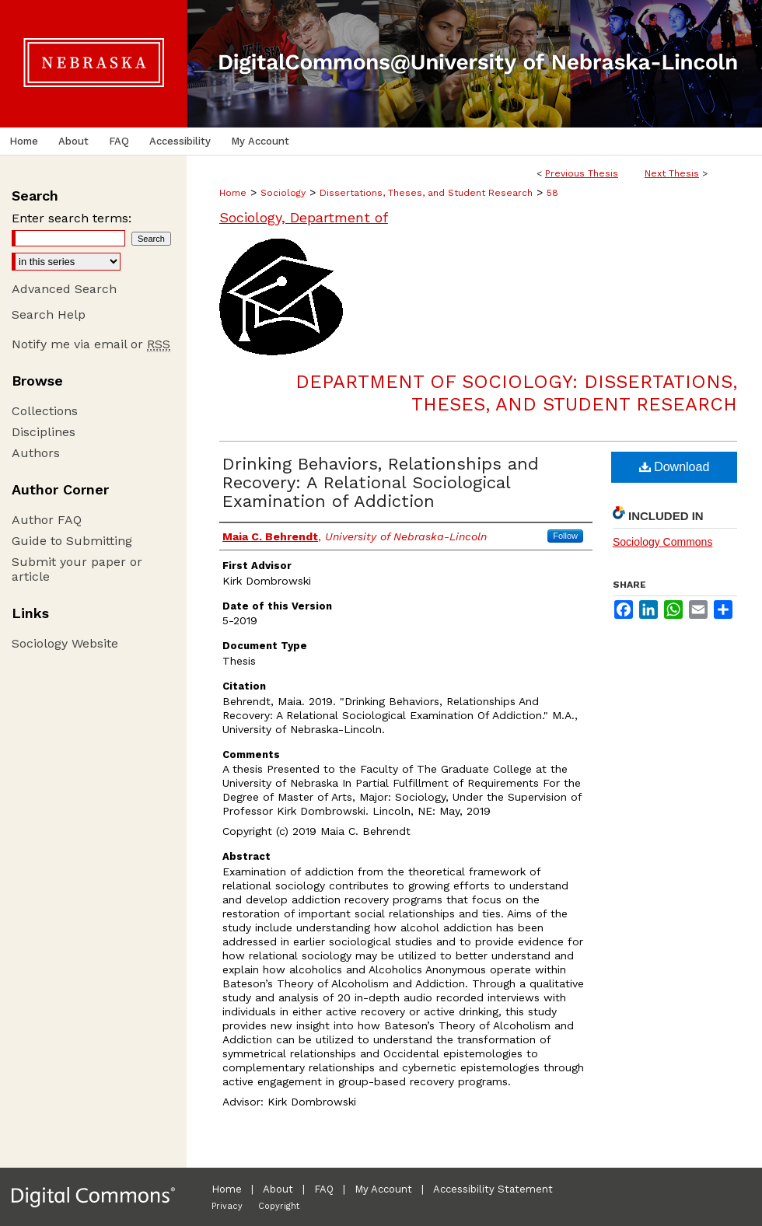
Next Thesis (672, 173)
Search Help (49, 314)
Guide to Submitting (72, 540)
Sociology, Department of (303, 217)
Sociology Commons (662, 542)
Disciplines (43, 431)
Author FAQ (47, 519)
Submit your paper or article (77, 569)
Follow (565, 535)
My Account (383, 1189)
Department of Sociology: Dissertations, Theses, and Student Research (516, 393)
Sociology (283, 192)
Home (232, 192)
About (278, 1189)
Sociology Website (65, 643)
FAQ (324, 1189)
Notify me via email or (91, 344)
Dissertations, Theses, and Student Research (426, 192)
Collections (45, 410)
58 (552, 192)
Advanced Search (64, 288)
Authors (36, 452)
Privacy (227, 1206)
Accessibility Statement (493, 1189)
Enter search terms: (71, 218)
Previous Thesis (581, 173)
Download (674, 466)
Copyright (278, 1206)
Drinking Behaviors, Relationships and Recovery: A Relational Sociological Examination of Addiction (380, 482)
